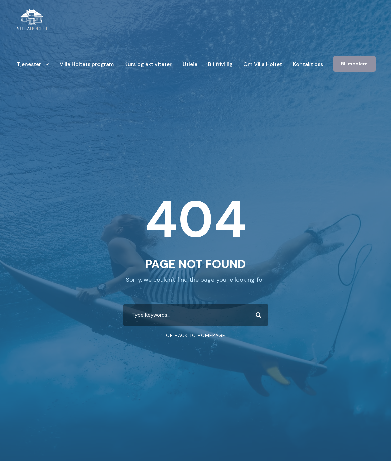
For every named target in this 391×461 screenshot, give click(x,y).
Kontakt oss (308, 64)
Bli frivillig (220, 64)
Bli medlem (354, 64)
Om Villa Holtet (262, 64)
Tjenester (29, 64)
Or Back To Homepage (195, 335)
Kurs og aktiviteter (148, 64)
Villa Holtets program (87, 64)
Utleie (190, 64)
